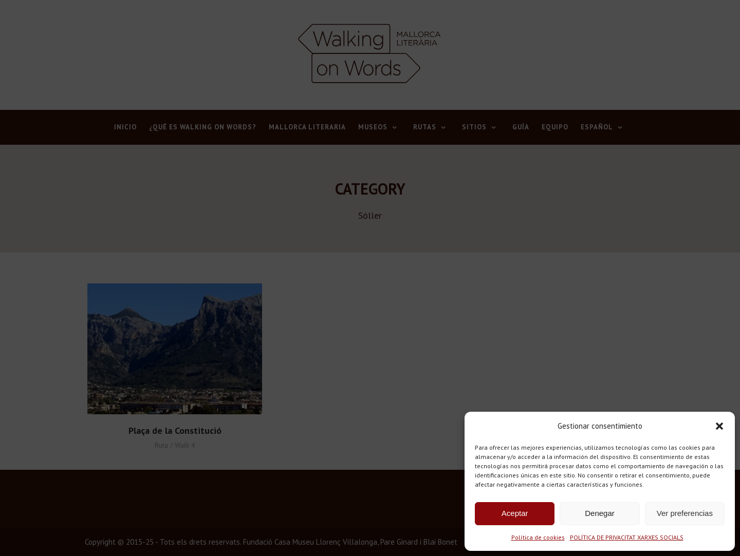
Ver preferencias (685, 513)
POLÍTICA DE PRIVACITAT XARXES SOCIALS (626, 537)
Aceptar (515, 513)
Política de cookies (538, 537)
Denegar (600, 513)
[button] (719, 426)
